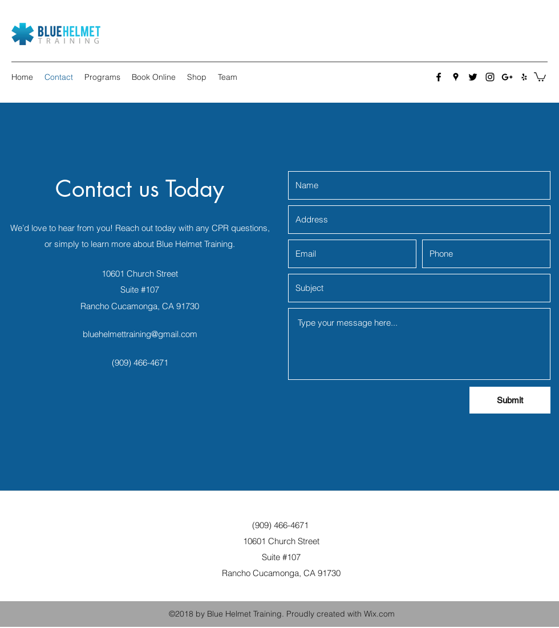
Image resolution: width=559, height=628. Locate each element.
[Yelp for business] (524, 77)
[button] (540, 76)
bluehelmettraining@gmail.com (140, 334)
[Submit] (509, 400)
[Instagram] (490, 77)
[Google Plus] (507, 77)
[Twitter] (473, 77)
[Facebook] (438, 77)
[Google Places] (455, 77)
